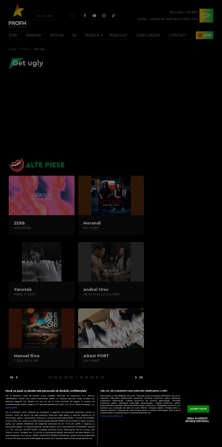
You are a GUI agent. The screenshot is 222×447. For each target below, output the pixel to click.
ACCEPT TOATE (198, 408)
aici (7, 429)
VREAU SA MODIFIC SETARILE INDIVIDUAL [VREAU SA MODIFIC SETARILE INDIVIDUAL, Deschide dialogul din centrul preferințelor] (197, 419)
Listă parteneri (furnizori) (111, 416)
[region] (111, 416)
